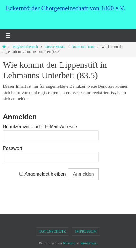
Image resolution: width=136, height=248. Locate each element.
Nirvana (69, 243)
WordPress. (89, 243)
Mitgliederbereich (25, 47)
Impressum (86, 231)
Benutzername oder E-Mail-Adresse (40, 126)
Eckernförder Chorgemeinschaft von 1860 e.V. (65, 8)
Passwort (12, 148)
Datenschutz (52, 231)
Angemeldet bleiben (45, 173)
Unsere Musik (55, 47)
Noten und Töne (82, 47)
